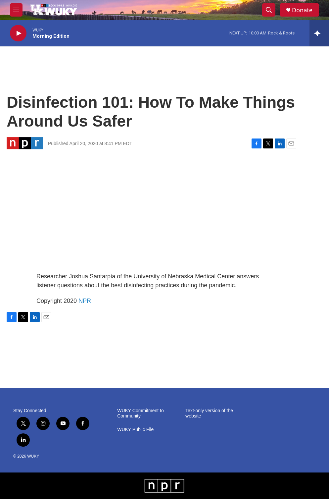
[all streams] (319, 33)
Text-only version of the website (209, 413)
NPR (84, 301)
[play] (18, 33)
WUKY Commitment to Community (140, 413)
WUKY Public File (135, 429)
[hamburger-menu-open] (16, 10)
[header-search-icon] (268, 10)
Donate (302, 10)
